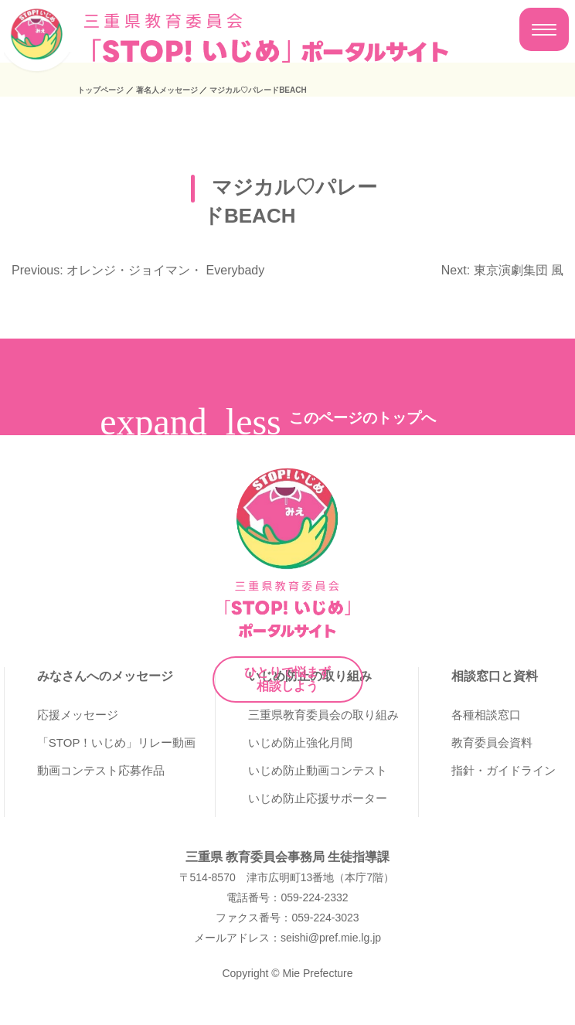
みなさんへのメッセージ (105, 676)
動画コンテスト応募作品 (101, 770)
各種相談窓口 (486, 714)
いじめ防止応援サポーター (317, 798)
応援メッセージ (77, 714)
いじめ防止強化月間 (300, 742)
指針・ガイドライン (503, 770)
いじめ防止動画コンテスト (317, 770)
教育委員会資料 (491, 742)
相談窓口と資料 (494, 676)
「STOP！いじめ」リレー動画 (116, 742)
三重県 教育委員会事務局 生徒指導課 (287, 856)
